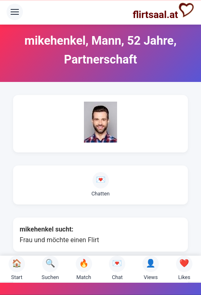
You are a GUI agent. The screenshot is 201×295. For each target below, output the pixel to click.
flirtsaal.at (163, 11)
